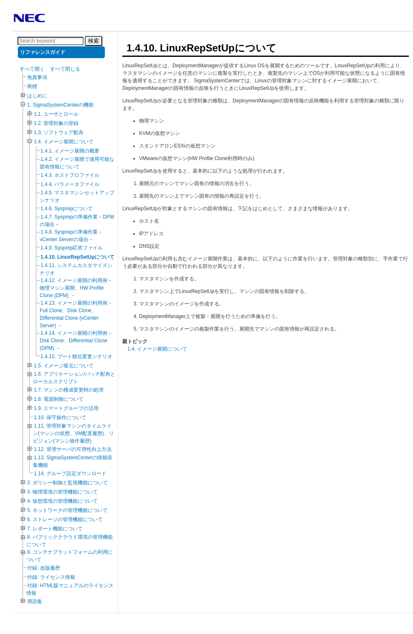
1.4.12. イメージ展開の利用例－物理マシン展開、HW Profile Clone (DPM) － (76, 288)
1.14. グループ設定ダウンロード (70, 473)
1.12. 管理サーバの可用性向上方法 (72, 449)
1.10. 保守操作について (60, 417)
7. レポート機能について (55, 529)
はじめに (37, 96)
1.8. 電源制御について (59, 399)
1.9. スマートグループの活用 (66, 408)
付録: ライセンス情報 (51, 577)
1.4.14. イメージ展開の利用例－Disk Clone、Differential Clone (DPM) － (76, 340)
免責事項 (37, 77)
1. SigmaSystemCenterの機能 (60, 105)
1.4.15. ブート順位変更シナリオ (76, 356)
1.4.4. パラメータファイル (70, 184)
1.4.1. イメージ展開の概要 (70, 151)
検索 (93, 41)
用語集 (34, 601)
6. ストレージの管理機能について (65, 519)
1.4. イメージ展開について (64, 142)
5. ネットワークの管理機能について (67, 510)
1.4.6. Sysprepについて (67, 208)
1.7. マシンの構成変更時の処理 (69, 390)
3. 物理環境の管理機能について (62, 492)
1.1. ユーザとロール (56, 114)
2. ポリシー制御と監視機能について (67, 483)
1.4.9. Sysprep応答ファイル (72, 248)
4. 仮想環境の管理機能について (62, 501)
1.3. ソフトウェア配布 (59, 132)
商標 (32, 86)
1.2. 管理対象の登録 (56, 123)
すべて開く (32, 69)
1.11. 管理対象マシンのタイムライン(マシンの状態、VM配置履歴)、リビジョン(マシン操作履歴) (73, 433)
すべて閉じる (65, 69)
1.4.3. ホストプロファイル (70, 175)
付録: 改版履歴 (43, 568)
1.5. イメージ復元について (64, 366)
